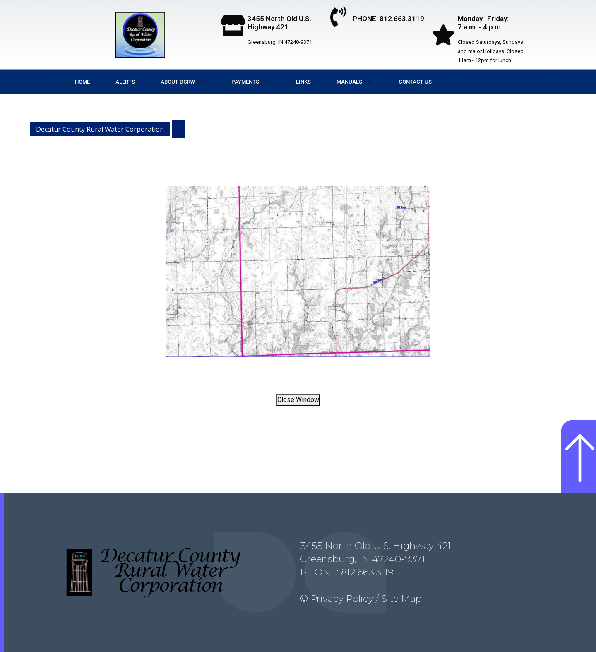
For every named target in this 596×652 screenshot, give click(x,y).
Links (303, 82)
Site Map (400, 598)
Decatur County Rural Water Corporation (100, 129)
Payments (250, 82)
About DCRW (183, 82)
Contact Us (415, 82)
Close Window (298, 400)
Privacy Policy (341, 598)
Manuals (354, 82)
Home (82, 82)
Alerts (125, 82)
